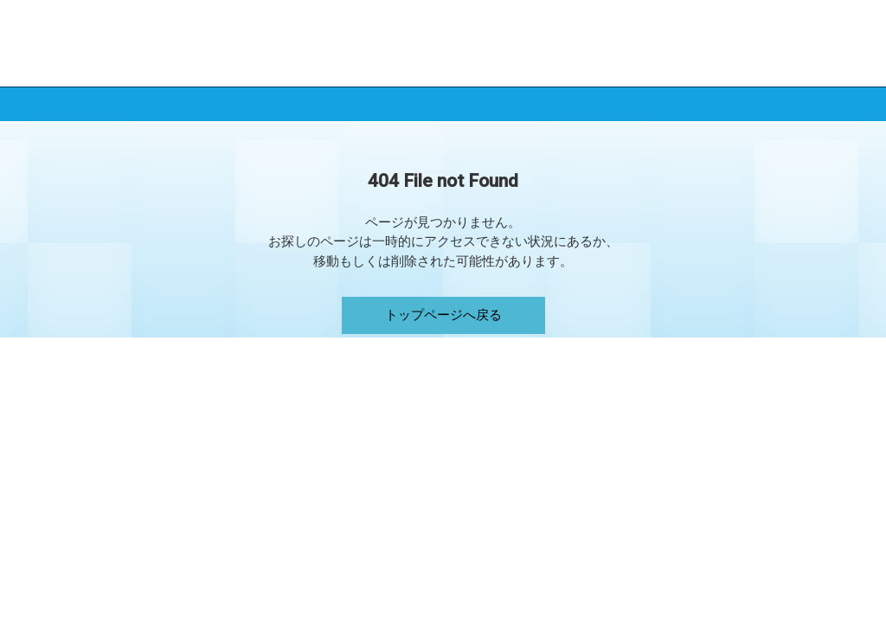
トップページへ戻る (443, 315)
